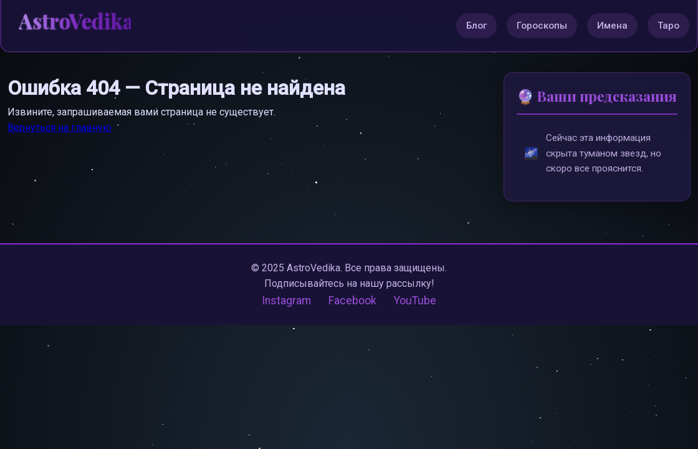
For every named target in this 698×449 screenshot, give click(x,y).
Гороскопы (542, 25)
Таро (668, 25)
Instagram (286, 301)
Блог (476, 25)
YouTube (415, 301)
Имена (612, 25)
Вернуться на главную (59, 127)
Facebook (352, 301)
